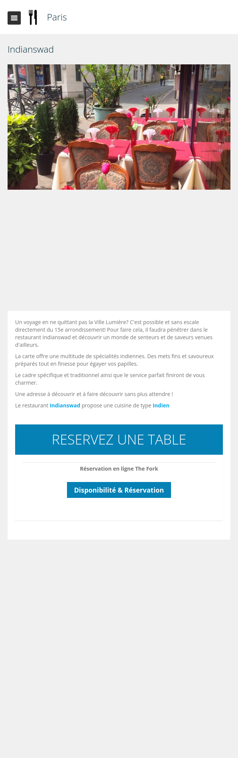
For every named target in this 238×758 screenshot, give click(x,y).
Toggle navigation (14, 18)
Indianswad (65, 405)
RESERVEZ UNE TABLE (119, 439)
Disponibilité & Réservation (119, 489)
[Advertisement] (120, 252)
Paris (57, 17)
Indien (160, 405)
